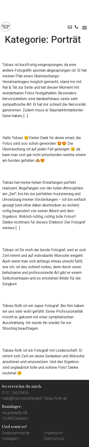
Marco (13, 53)
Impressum (53, 433)
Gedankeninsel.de (16, 433)
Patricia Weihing (30, 339)
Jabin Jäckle (23, 294)
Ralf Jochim (22, 171)
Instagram (10, 438)
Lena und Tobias (30, 126)
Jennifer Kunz (26, 238)
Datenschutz (54, 438)
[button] (84, 27)
